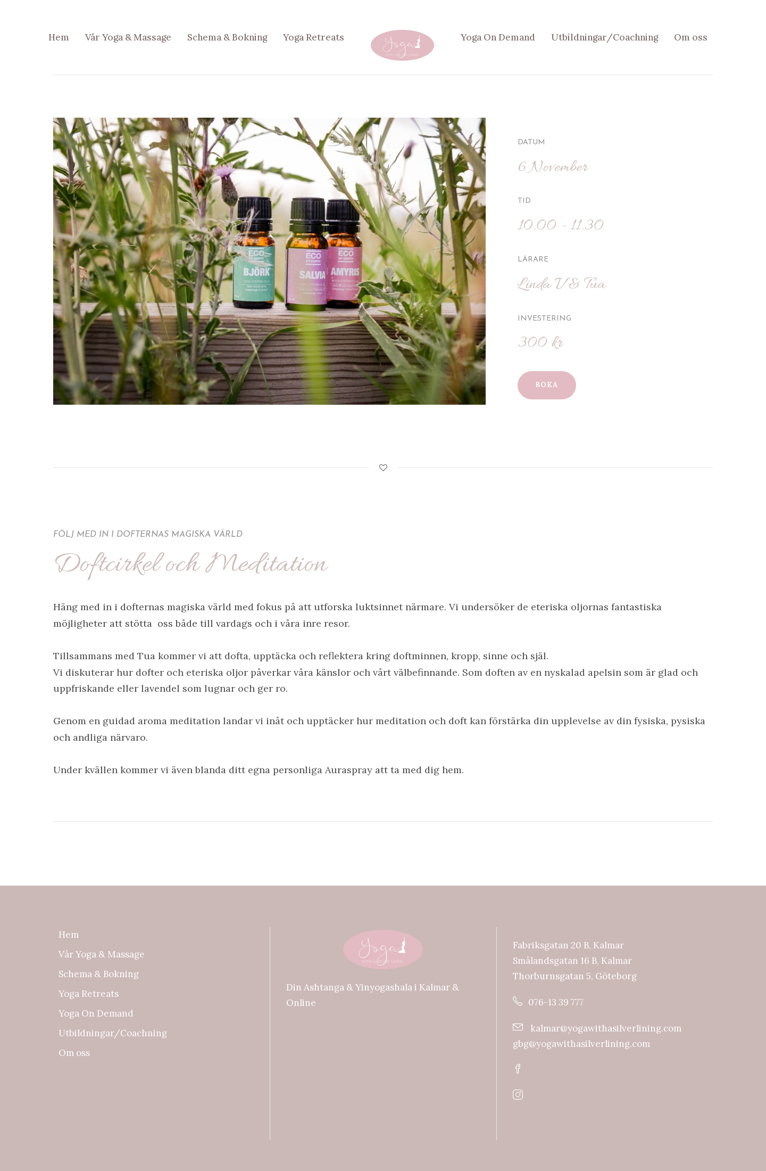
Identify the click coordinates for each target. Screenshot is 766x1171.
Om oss (690, 37)
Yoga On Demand (498, 37)
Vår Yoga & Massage (128, 37)
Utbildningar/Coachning (604, 37)
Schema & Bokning (227, 37)
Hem (58, 37)
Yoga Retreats (313, 37)
